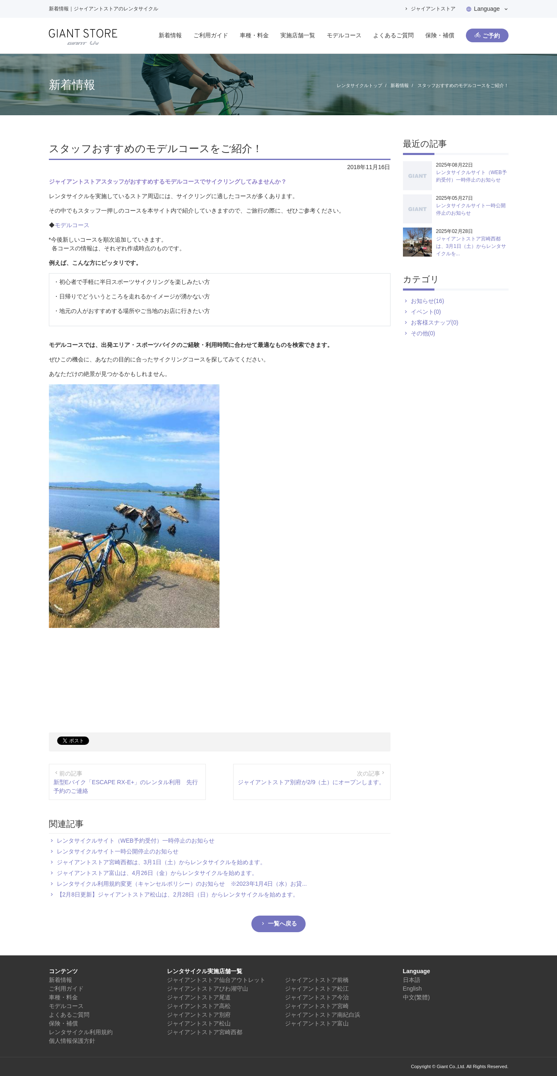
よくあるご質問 (393, 35)
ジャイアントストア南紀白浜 (322, 1014)
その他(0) (423, 333)
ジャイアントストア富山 (317, 1023)
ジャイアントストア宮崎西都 (204, 1032)
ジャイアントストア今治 (317, 997)
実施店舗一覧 (297, 35)
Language (487, 8)
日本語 (411, 980)
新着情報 (170, 35)
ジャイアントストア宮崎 (317, 1006)
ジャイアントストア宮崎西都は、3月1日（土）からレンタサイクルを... (471, 246)
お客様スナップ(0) (434, 322)
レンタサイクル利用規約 (81, 1032)
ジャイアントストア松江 (317, 988)
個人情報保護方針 (72, 1040)
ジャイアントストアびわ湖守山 (207, 988)
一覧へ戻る (282, 923)
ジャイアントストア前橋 (317, 980)
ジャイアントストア (433, 9)
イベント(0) (426, 311)
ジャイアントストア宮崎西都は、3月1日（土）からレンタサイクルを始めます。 (161, 862)
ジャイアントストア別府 (199, 1014)
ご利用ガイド (210, 35)
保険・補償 (439, 35)
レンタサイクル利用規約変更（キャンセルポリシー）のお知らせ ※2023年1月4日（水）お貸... (182, 883)
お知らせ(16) (427, 301)
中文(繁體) (416, 997)
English (412, 988)
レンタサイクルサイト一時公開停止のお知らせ (117, 851)
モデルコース (344, 35)
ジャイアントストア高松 (199, 1006)
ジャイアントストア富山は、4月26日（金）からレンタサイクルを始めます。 (157, 873)
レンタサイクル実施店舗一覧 (204, 971)
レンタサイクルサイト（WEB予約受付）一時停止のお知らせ (136, 840)
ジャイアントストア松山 (199, 1023)
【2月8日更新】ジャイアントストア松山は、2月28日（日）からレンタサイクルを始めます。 (178, 894)
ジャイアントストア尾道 (199, 997)
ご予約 (491, 35)
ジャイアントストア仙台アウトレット (216, 980)
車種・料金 (254, 35)
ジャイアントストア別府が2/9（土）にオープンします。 (311, 782)
